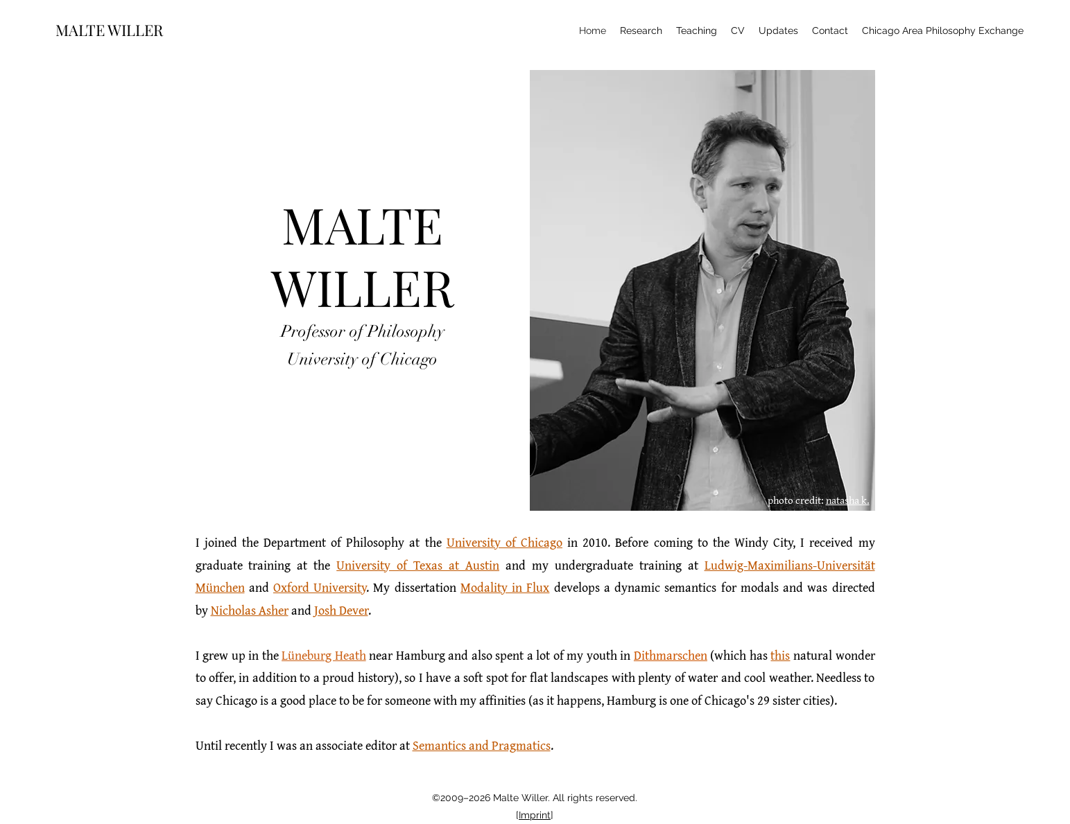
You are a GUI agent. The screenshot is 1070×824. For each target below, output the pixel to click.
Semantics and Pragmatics (482, 745)
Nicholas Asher (249, 610)
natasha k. (848, 500)
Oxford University (319, 587)
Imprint (535, 815)
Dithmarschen (670, 655)
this (780, 655)
